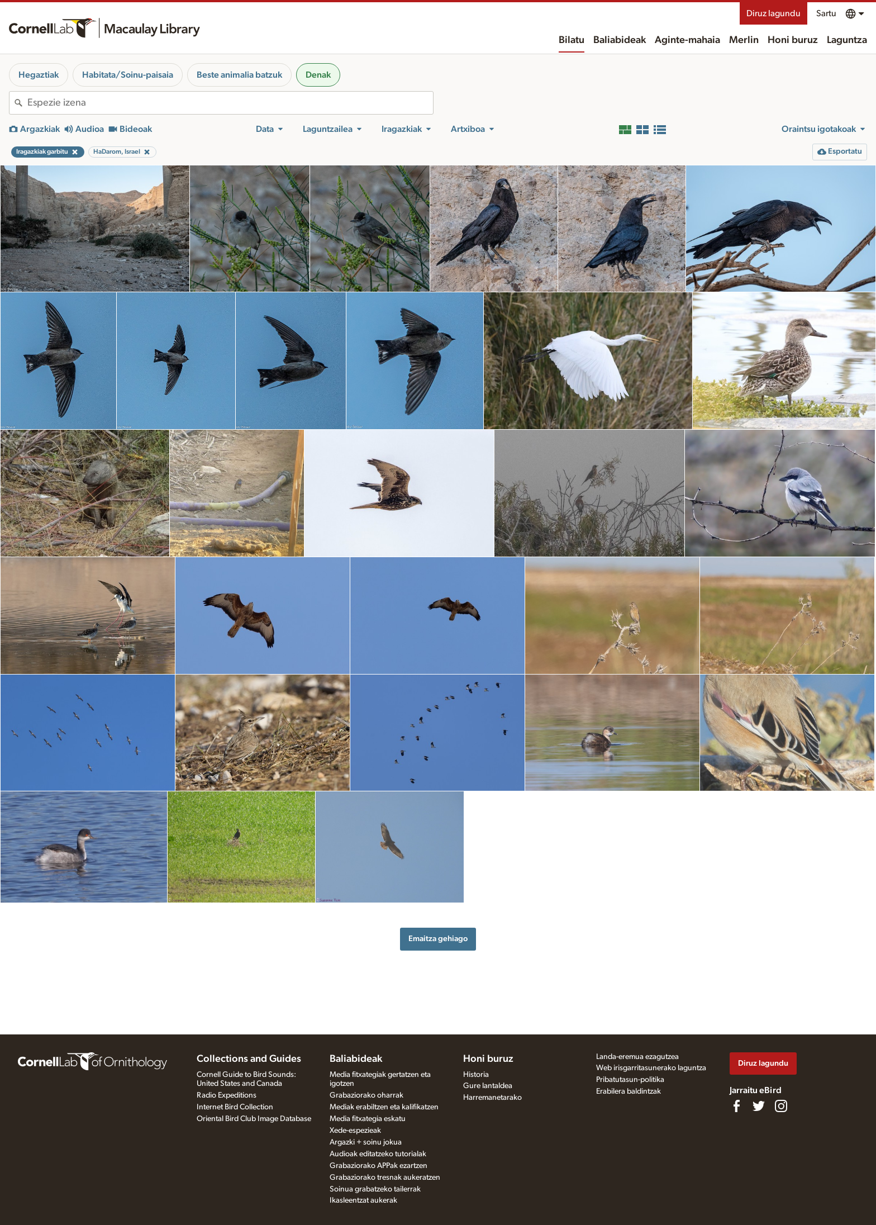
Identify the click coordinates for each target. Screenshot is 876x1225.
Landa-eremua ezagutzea (637, 1057)
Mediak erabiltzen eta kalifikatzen (384, 1107)
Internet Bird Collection (235, 1107)
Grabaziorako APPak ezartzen (378, 1166)
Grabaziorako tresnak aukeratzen (385, 1177)
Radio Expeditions (226, 1095)
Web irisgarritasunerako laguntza (651, 1068)
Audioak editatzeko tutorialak (378, 1154)
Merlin (744, 40)
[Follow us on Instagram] (781, 1106)
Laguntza (847, 40)
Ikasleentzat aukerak (363, 1200)
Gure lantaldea (487, 1086)
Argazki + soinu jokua (366, 1142)
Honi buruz (793, 40)
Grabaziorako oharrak (366, 1095)
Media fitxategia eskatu (368, 1119)
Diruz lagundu (773, 13)
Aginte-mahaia (687, 40)
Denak (318, 74)
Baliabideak (619, 40)
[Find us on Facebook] (736, 1106)
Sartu (826, 13)
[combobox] (230, 103)
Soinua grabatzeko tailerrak (375, 1189)
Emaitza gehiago (438, 938)
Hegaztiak (38, 74)
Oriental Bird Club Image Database (254, 1119)
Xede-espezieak (355, 1130)
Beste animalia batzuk (239, 74)
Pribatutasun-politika (630, 1080)
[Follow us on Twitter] (758, 1106)
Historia (476, 1075)
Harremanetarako (492, 1097)
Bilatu (571, 40)
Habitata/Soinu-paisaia (127, 74)
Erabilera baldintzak (628, 1091)
